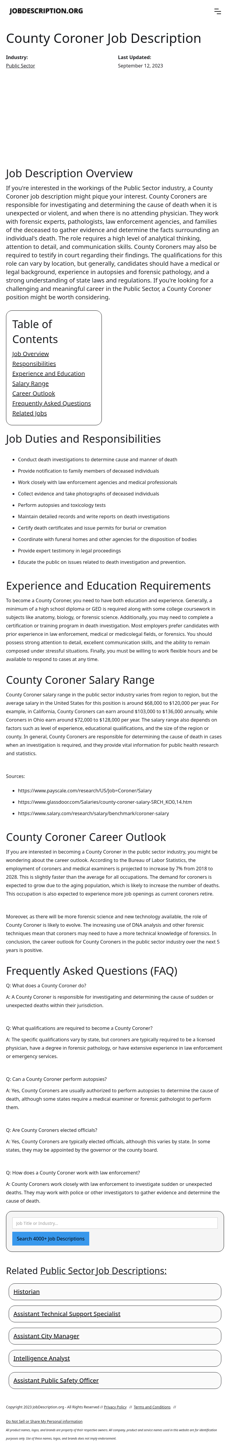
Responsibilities (34, 364)
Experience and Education (48, 373)
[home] (46, 11)
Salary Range (30, 383)
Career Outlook (33, 393)
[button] (217, 11)
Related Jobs (29, 413)
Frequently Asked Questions (51, 403)
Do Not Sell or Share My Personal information (44, 1421)
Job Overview (30, 354)
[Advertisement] (115, 118)
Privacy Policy (115, 1407)
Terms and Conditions (152, 1407)
